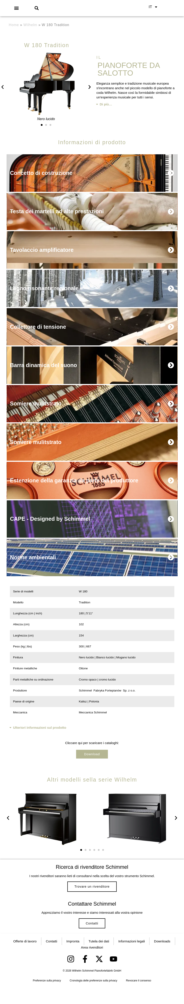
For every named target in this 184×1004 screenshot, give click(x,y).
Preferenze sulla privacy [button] (47, 997)
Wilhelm (30, 25)
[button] (16, 8)
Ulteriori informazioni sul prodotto (39, 731)
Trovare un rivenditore (92, 893)
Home (14, 25)
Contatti (92, 936)
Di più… (106, 104)
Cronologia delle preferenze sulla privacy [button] (93, 997)
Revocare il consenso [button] (138, 997)
